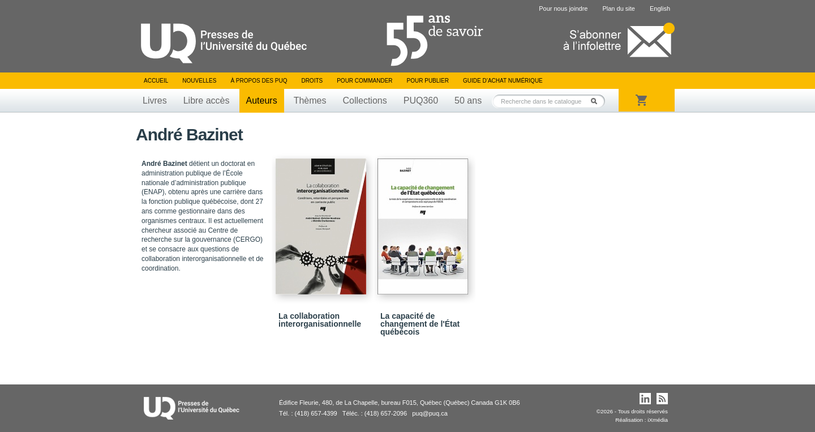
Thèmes (310, 100)
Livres (155, 100)
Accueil (156, 81)
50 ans (468, 100)
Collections (364, 100)
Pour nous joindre (563, 8)
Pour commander (364, 81)
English (660, 8)
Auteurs (261, 100)
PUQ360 (421, 100)
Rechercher (597, 101)
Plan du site (618, 8)
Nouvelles (199, 81)
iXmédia (657, 420)
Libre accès (206, 100)
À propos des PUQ (258, 81)
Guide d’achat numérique (503, 81)
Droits (312, 81)
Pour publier (428, 81)
